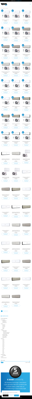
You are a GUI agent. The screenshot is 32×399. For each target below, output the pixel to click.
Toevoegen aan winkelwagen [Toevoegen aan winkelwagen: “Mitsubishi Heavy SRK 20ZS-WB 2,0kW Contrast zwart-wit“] (26, 58)
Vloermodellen (4, 336)
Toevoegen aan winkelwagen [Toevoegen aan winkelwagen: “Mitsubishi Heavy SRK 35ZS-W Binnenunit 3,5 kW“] (16, 270)
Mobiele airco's (4, 337)
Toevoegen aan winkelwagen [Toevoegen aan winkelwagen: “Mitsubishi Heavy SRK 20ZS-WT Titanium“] (16, 40)
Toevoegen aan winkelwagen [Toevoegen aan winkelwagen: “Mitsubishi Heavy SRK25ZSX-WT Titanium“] (26, 110)
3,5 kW (3, 341)
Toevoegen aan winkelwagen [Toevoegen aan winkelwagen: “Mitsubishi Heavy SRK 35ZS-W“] (26, 23)
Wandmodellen (4, 330)
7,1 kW (3, 347)
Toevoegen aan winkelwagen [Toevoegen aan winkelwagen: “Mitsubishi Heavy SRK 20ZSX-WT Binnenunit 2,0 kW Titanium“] (16, 198)
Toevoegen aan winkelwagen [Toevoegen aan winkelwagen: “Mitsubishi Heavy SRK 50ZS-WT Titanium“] (16, 58)
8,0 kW (3, 348)
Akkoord (16, 395)
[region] (11, 394)
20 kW (3, 352)
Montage (2, 356)
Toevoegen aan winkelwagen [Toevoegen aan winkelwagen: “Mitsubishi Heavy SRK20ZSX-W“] (5, 92)
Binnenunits (4, 331)
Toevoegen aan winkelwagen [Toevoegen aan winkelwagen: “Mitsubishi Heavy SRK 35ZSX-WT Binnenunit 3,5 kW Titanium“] (5, 270)
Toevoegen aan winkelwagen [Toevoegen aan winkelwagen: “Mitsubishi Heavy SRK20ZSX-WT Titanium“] (16, 110)
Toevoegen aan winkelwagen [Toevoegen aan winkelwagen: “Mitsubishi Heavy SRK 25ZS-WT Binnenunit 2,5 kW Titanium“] (26, 234)
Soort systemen (3, 319)
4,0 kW (3, 342)
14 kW (3, 351)
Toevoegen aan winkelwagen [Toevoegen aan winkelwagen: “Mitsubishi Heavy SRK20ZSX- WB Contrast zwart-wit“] (26, 127)
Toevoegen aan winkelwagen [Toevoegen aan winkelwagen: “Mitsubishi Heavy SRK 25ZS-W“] (16, 23)
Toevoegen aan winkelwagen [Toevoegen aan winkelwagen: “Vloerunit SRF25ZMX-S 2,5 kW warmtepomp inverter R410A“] (26, 162)
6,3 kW (3, 346)
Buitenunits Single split (6, 332)
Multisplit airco (4, 321)
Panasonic (3, 324)
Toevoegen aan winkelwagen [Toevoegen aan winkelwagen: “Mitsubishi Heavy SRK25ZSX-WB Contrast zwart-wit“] (5, 145)
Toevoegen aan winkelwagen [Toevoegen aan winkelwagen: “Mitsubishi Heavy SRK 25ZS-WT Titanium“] (26, 40)
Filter (2, 362)
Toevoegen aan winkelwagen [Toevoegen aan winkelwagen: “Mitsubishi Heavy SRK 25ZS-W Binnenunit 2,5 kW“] (5, 234)
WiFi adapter (4, 355)
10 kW (3, 349)
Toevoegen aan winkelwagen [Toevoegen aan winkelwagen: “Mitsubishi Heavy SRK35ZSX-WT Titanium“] (5, 127)
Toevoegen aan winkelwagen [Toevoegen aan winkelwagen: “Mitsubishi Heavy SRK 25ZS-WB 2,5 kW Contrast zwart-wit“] (5, 75)
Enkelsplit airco (4, 320)
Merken (2, 323)
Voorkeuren (5, 395)
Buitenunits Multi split (6, 333)
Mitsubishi (3, 325)
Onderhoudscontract (4, 357)
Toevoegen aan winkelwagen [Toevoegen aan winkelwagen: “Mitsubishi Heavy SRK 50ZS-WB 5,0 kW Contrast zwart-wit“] (26, 75)
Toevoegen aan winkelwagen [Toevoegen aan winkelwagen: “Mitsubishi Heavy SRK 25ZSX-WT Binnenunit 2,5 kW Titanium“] (26, 216)
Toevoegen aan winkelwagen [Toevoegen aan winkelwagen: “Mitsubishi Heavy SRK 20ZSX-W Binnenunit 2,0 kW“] (26, 181)
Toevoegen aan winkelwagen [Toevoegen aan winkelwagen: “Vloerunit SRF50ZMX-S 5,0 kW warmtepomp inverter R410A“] (16, 181)
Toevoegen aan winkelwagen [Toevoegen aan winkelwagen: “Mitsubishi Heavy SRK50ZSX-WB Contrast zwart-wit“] (26, 145)
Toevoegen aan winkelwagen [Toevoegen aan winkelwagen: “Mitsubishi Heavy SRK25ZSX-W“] (16, 92)
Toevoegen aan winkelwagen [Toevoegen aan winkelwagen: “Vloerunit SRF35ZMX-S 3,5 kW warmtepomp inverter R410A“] (5, 181)
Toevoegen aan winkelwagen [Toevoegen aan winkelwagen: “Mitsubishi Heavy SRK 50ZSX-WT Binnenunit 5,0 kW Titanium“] (16, 288)
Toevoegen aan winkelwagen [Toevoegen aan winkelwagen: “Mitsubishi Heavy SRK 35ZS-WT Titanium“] (5, 58)
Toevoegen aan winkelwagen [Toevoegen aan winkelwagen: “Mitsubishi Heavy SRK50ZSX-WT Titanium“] (16, 127)
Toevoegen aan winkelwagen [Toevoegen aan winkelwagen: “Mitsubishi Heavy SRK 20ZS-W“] (5, 23)
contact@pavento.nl (18, 0)
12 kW (3, 350)
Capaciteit (2, 338)
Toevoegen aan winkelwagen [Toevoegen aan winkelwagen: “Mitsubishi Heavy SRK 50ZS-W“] (5, 40)
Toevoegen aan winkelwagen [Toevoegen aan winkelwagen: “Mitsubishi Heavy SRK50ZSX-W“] (5, 109)
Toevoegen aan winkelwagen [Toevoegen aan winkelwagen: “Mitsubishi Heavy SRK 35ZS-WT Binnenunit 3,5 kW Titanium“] (26, 270)
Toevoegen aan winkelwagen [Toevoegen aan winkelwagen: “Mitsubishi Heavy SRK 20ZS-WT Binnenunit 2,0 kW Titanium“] (5, 198)
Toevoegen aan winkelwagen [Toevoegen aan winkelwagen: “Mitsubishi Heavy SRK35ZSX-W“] (26, 92)
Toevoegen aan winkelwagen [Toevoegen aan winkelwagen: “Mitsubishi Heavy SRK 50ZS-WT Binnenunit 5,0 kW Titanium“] (16, 305)
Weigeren (11, 395)
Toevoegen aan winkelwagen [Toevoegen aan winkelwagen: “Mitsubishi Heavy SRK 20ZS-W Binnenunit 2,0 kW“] (26, 198)
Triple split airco (4, 322)
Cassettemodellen (4, 335)
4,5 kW (3, 343)
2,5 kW (3, 340)
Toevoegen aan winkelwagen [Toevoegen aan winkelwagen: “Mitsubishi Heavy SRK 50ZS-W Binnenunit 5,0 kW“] (26, 288)
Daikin (3, 328)
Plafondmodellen (4, 334)
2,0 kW (3, 339)
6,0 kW (3, 345)
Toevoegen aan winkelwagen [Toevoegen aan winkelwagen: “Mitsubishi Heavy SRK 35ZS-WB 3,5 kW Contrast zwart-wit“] (16, 75)
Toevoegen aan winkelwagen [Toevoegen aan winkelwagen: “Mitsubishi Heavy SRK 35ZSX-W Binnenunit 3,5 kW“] (5, 252)
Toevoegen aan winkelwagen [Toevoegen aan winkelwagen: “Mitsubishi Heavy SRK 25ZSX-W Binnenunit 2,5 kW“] (5, 216)
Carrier (3, 327)
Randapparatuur (3, 354)
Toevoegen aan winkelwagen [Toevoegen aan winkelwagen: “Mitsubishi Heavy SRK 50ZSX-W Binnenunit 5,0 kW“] (5, 288)
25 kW (3, 353)
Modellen (2, 329)
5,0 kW (3, 344)
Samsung (3, 326)
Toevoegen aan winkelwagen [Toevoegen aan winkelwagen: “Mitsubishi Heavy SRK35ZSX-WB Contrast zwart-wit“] (16, 145)
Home (1, 8)
